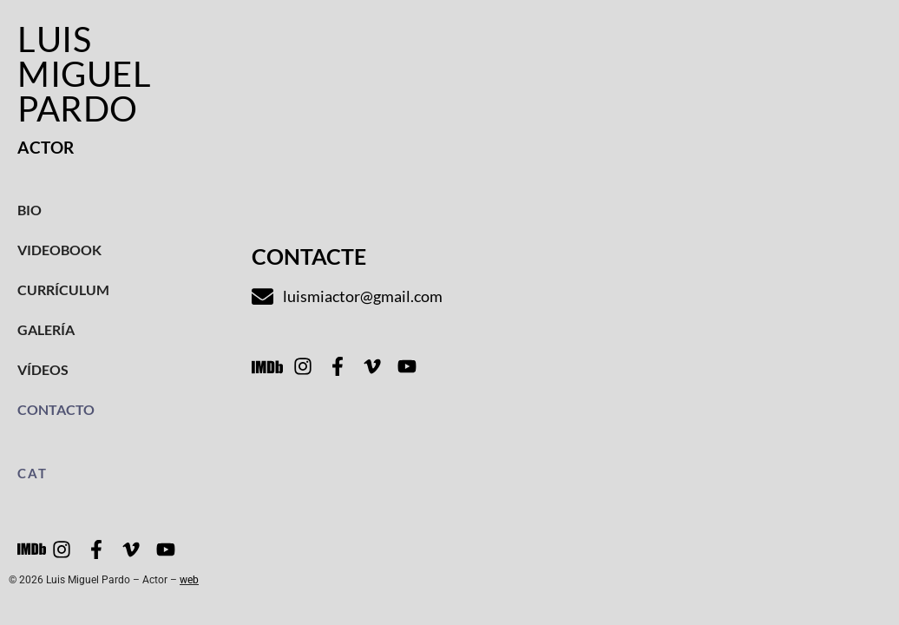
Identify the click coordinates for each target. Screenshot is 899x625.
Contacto (56, 409)
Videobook (59, 249)
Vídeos (43, 369)
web (189, 580)
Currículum (63, 289)
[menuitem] (117, 473)
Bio (29, 209)
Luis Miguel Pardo (84, 73)
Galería (46, 329)
